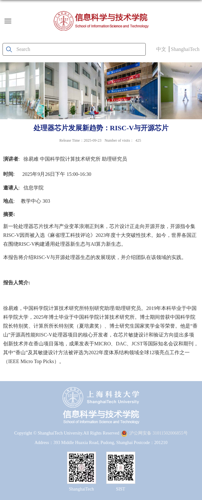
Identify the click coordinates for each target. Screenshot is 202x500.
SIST (120, 489)
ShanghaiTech (185, 49)
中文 (161, 49)
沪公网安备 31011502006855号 (154, 433)
